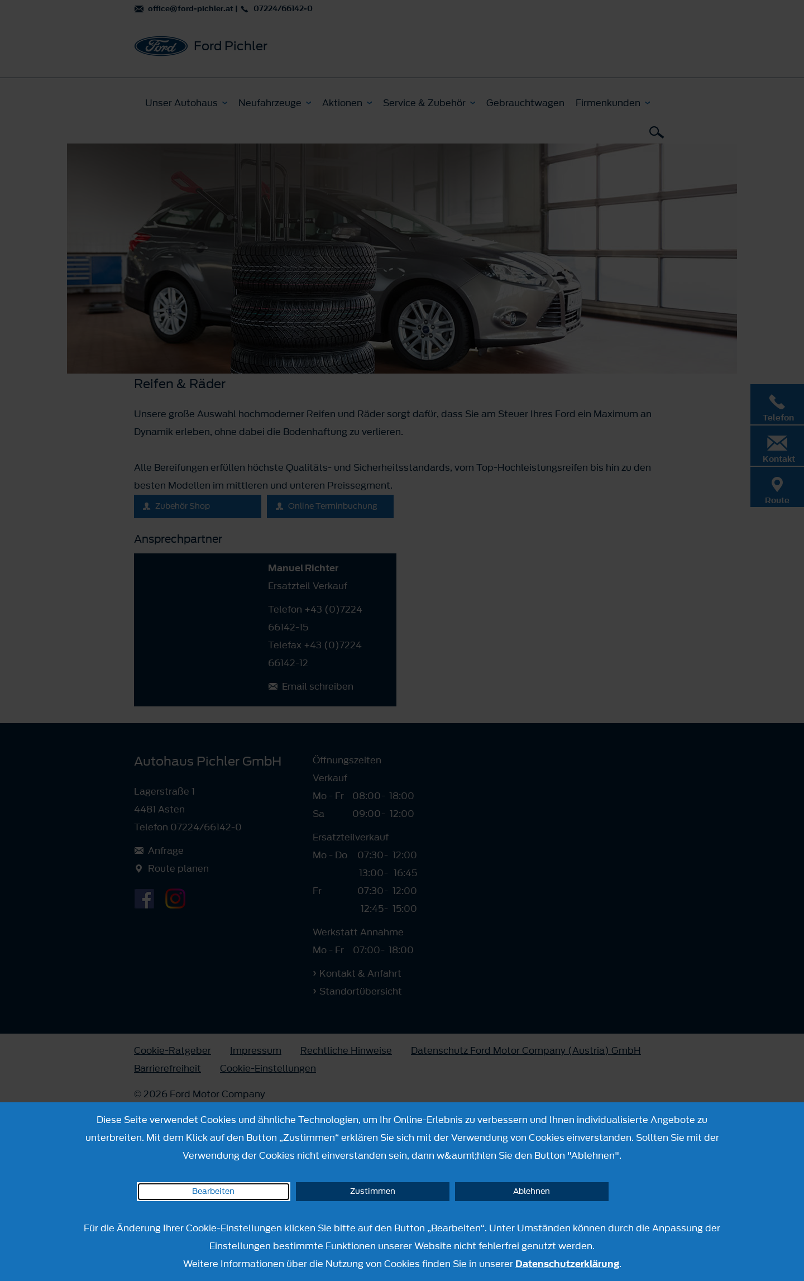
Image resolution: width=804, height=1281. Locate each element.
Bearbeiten (213, 1191)
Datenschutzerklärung (567, 1263)
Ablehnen (531, 1191)
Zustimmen (372, 1191)
